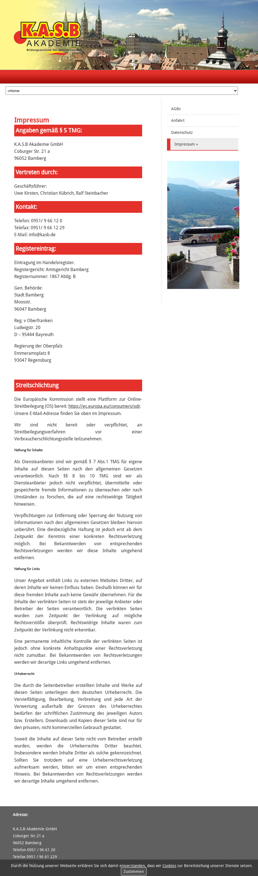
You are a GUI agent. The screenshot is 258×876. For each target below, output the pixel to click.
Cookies (169, 865)
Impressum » (186, 144)
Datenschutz (182, 132)
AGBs (176, 109)
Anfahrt (178, 120)
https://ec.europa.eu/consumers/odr (104, 406)
